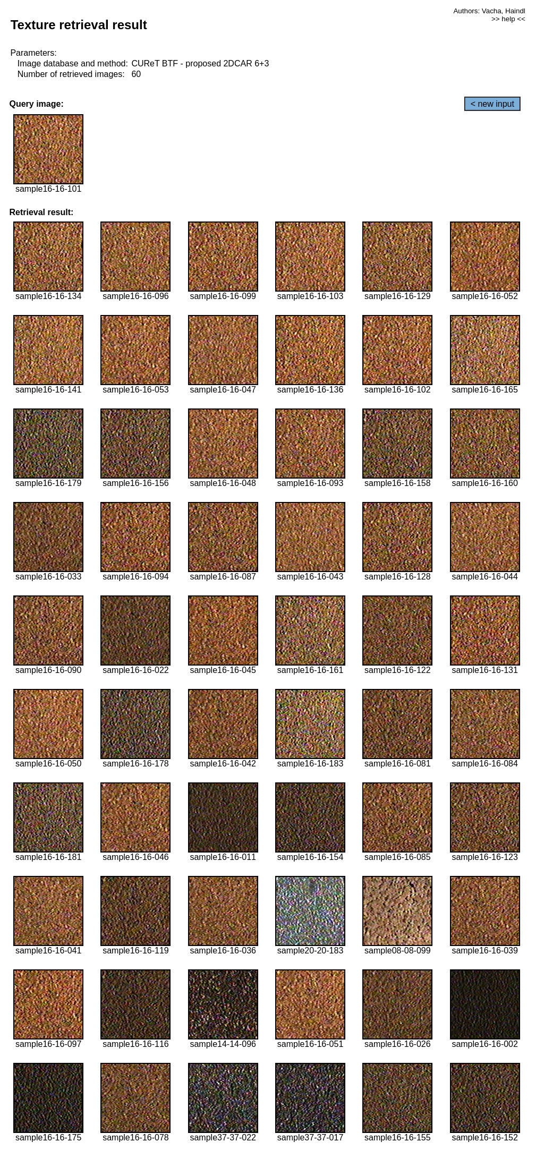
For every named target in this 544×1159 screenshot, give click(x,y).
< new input (492, 103)
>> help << (508, 19)
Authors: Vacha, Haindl (489, 11)
